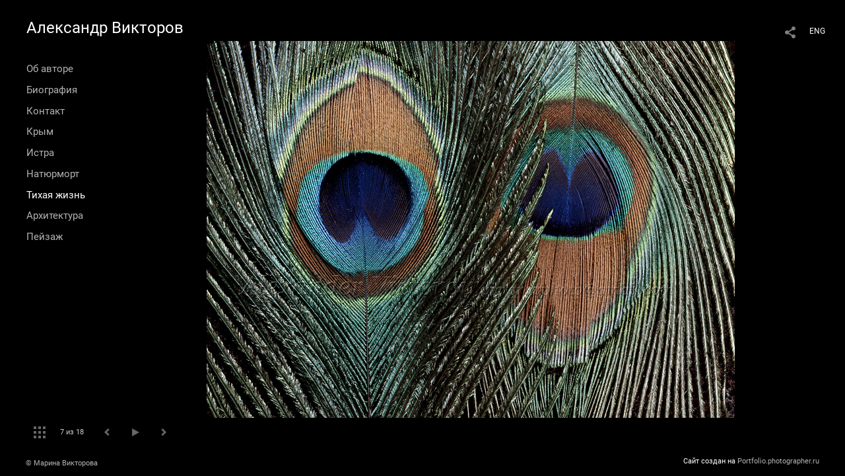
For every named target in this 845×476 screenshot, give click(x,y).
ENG (817, 31)
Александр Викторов (105, 28)
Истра (40, 153)
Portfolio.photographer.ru (778, 461)
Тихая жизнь (55, 195)
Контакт (45, 111)
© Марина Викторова (62, 463)
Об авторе (49, 69)
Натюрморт (52, 174)
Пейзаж (44, 237)
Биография (51, 90)
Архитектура (54, 215)
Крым (39, 132)
